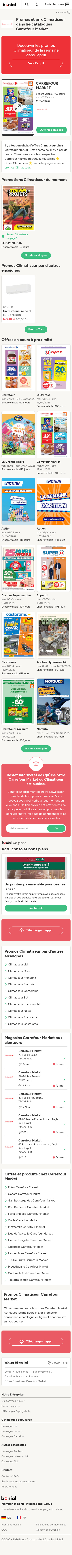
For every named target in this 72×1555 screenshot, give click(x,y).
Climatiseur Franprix (19, 984)
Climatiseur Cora (17, 971)
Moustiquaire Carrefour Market (26, 1266)
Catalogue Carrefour (13, 1436)
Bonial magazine (10, 1406)
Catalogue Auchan (11, 1451)
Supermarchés (41, 1372)
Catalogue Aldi (9, 1461)
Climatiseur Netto (18, 1010)
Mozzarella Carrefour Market (25, 1227)
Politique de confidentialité (51, 1524)
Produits (34, 1376)
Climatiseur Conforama (21, 991)
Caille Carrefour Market (22, 1220)
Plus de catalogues (36, 255)
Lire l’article (36, 908)
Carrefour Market (14, 1376)
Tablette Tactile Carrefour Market (28, 1280)
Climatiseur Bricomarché (22, 1004)
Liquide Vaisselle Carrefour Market (29, 1233)
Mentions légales (11, 1524)
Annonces (63, 12)
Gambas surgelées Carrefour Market (30, 1200)
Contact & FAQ (10, 1476)
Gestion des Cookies (48, 1529)
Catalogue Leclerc (11, 1431)
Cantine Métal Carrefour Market (27, 1273)
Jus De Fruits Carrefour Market (26, 1260)
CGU (4, 1529)
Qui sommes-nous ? (12, 1400)
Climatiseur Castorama (21, 1024)
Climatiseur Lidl (16, 964)
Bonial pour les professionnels (18, 1481)
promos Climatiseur (17, 167)
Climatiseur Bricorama (21, 1017)
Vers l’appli (36, 63)
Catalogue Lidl (9, 1426)
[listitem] (18, 216)
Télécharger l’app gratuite (16, 1411)
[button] (36, 107)
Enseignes (22, 1372)
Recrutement (9, 1486)
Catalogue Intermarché (14, 1456)
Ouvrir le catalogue (51, 129)
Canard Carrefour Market (22, 1194)
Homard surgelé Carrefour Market (28, 1240)
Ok (56, 828)
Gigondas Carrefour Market (24, 1246)
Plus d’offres (36, 329)
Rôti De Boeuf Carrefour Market (27, 1207)
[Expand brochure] (18, 107)
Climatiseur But (16, 997)
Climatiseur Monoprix (20, 977)
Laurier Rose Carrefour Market (26, 1253)
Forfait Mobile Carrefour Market (27, 1213)
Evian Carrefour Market (21, 1187)
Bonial (8, 1372)
